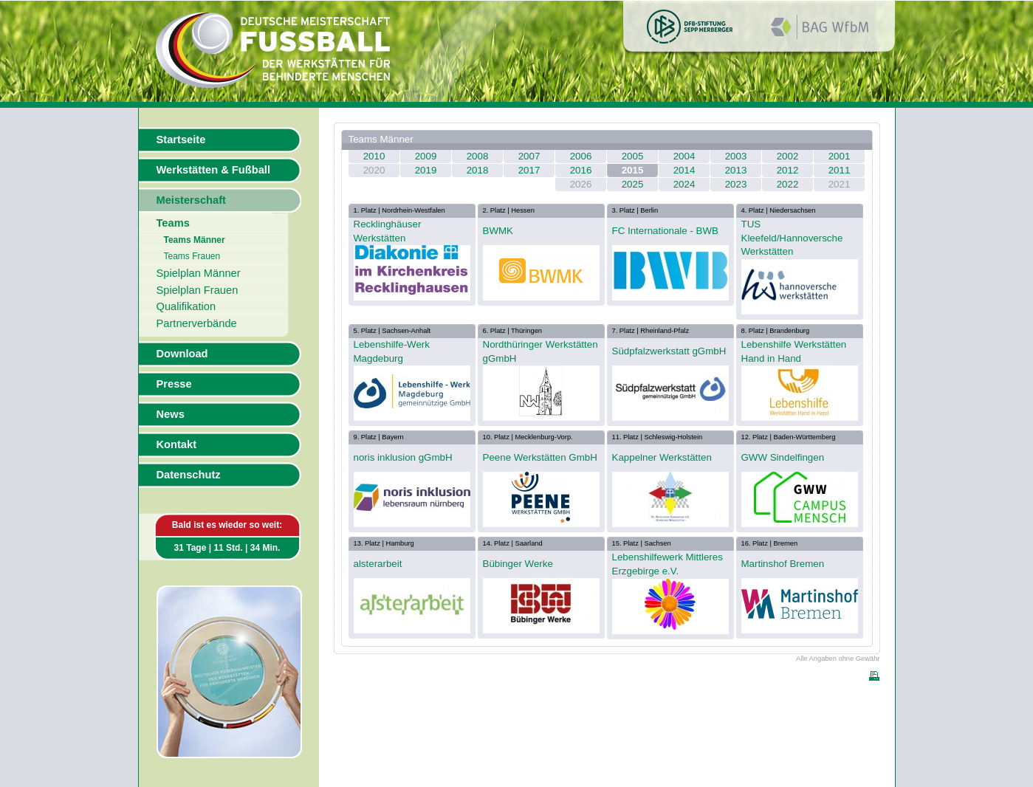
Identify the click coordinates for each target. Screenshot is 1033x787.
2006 (581, 156)
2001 (839, 156)
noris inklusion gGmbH (403, 457)
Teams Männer (194, 240)
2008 (478, 156)
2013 (736, 170)
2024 (684, 184)
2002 (788, 156)
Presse (174, 384)
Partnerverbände (197, 323)
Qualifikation (186, 306)
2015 (633, 170)
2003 (736, 156)
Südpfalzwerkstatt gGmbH (669, 351)
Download (182, 354)
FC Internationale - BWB (665, 230)
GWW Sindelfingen (783, 457)
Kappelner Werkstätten (662, 457)
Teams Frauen (192, 256)
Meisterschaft (192, 200)
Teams (173, 223)
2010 (374, 156)
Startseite (181, 139)
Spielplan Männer (199, 273)
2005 (633, 156)
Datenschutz (189, 475)
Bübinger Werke (518, 563)
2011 (839, 170)
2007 (529, 156)
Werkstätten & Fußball (213, 170)
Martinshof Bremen (783, 563)
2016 (581, 170)
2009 (426, 156)
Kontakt (177, 444)
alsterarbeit (378, 563)
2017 (529, 170)
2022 (788, 184)
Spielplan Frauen (197, 290)
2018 (478, 170)
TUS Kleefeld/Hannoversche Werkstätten (792, 238)
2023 (736, 184)
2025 (633, 184)
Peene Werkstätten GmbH (540, 457)
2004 (684, 156)
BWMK (498, 230)
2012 (788, 170)
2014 (684, 170)
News (171, 414)
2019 (426, 170)
